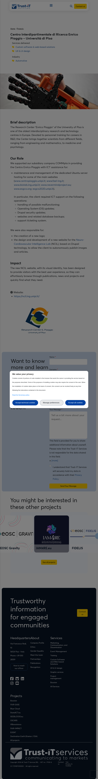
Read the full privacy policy (21, 395)
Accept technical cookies (25, 403)
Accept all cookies (75, 403)
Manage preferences (51, 403)
